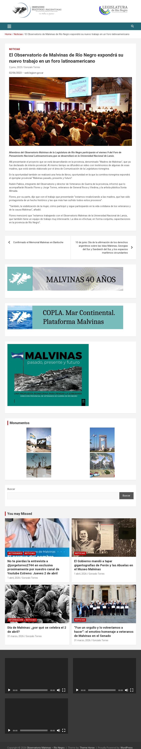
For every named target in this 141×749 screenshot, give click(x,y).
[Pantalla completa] (63, 690)
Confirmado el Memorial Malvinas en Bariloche (38, 242)
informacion (15, 620)
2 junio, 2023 (15, 67)
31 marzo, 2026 (15, 636)
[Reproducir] (9, 690)
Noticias (14, 49)
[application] (36, 675)
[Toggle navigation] (9, 26)
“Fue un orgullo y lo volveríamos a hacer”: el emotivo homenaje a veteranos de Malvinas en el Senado (103, 632)
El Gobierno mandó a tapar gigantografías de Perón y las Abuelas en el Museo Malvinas (103, 565)
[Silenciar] (58, 690)
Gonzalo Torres (32, 67)
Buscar (11, 489)
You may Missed (19, 514)
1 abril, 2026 (13, 578)
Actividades (15, 553)
